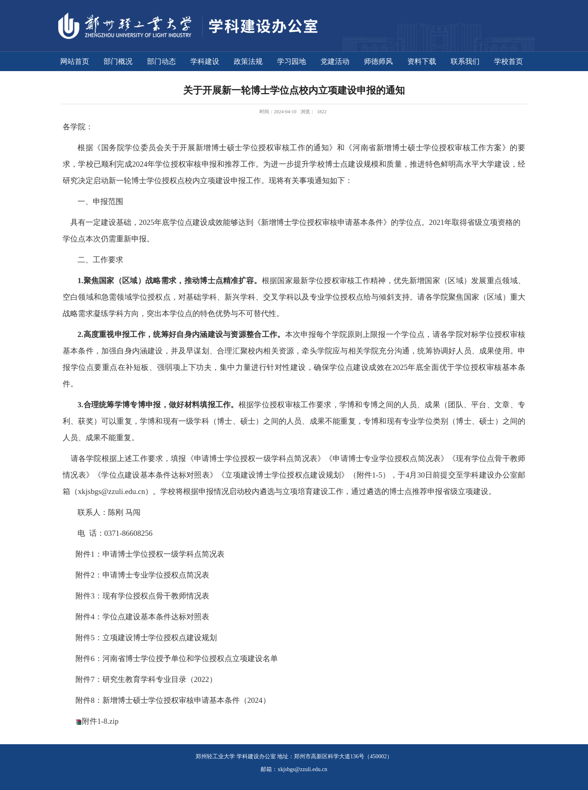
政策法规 (248, 61)
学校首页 (508, 61)
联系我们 (465, 61)
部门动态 (161, 61)
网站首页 (74, 61)
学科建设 (204, 61)
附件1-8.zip (100, 721)
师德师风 (378, 61)
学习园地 (291, 61)
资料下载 (421, 61)
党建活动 (335, 61)
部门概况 (118, 61)
